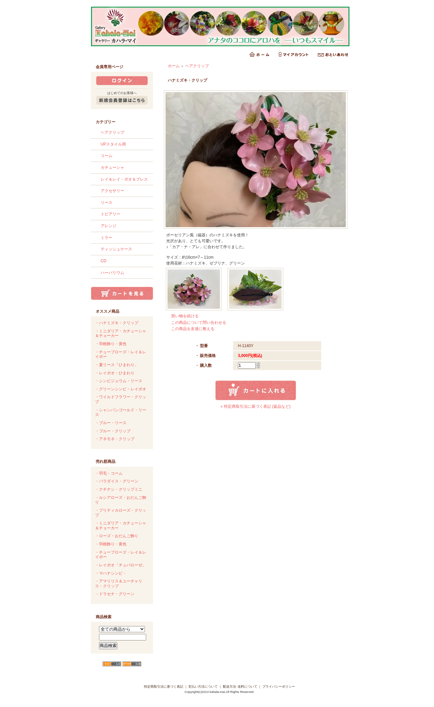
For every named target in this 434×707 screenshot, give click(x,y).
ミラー (106, 237)
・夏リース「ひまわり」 (116, 365)
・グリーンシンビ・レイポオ (120, 389)
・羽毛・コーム (109, 473)
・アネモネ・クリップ (114, 439)
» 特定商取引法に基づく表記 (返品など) (255, 406)
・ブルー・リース (111, 423)
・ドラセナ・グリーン (114, 594)
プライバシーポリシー (278, 686)
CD (103, 261)
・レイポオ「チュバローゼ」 (120, 565)
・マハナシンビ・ (111, 573)
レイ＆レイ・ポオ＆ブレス (124, 179)
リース (106, 202)
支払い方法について (203, 686)
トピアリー (110, 214)
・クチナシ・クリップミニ (118, 489)
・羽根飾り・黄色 (111, 344)
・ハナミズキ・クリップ (116, 323)
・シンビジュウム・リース (118, 381)
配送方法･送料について (240, 686)
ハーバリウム (112, 272)
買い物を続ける (185, 316)
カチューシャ (112, 167)
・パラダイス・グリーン (116, 481)
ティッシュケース (116, 249)
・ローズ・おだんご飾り (116, 536)
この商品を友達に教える (192, 328)
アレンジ (108, 226)
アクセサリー (112, 190)
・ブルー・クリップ (112, 431)
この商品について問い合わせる (198, 322)
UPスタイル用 (113, 144)
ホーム (174, 66)
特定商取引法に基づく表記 (163, 686)
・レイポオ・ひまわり (114, 373)
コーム (106, 155)
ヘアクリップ (112, 132)
